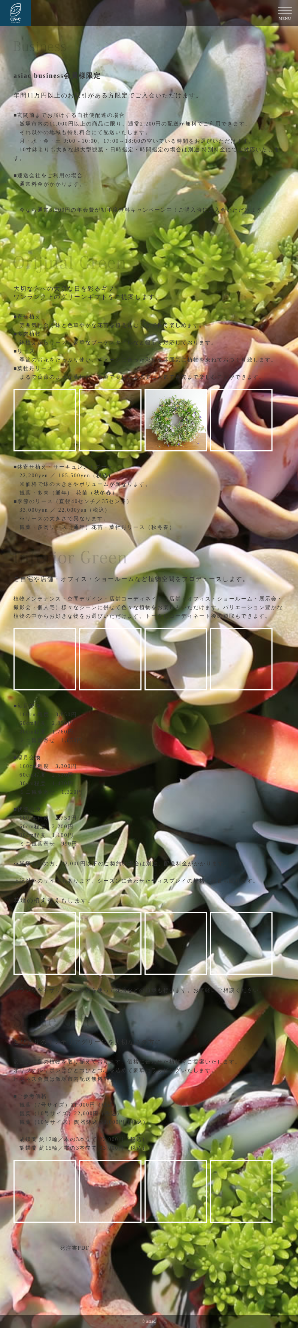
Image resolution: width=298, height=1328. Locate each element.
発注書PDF (75, 1248)
